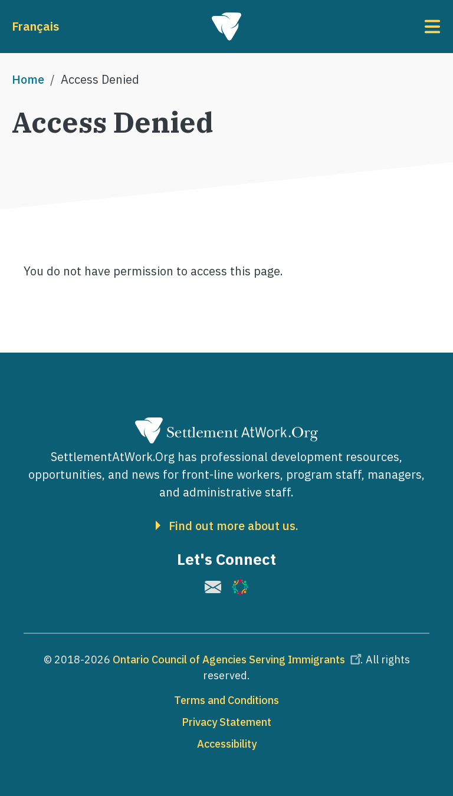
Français (35, 26)
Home (28, 79)
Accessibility (227, 744)
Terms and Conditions (226, 700)
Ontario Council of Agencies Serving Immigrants (239, 659)
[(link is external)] (213, 587)
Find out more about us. (233, 526)
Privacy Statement (226, 722)
